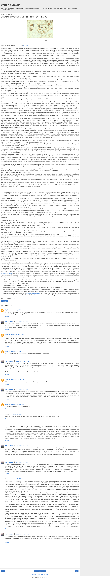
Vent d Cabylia (10, 5)
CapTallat (7, 310)
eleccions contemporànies (33, 293)
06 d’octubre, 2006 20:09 (17, 379)
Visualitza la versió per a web (40, 574)
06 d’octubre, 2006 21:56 (16, 414)
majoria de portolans (6, 273)
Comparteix (4, 301)
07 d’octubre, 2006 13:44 (16, 424)
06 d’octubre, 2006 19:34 (17, 334)
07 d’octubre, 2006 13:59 (22, 445)
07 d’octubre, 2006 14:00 (22, 462)
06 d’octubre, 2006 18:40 (22, 321)
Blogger (45, 577)
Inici (40, 571)
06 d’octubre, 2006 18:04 (17, 310)
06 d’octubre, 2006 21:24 (17, 404)
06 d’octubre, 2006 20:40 (22, 389)
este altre (25, 45)
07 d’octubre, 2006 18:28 (22, 534)
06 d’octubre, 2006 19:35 (17, 351)
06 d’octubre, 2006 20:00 (22, 361)
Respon (7, 316)
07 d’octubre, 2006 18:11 (16, 479)
